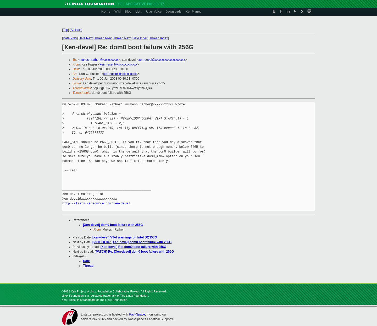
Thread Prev (103, 38)
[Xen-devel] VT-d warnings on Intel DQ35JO (124, 237)
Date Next (85, 38)
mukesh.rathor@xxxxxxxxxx (99, 60)
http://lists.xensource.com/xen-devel (96, 203)
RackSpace (137, 314)
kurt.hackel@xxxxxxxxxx (120, 74)
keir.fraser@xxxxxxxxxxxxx (118, 64)
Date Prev (70, 38)
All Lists (76, 30)
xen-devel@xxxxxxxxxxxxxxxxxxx (161, 60)
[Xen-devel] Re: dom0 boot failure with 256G (133, 247)
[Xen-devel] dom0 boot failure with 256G (113, 225)
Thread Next (122, 38)
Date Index (140, 38)
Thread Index (158, 38)
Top (65, 30)
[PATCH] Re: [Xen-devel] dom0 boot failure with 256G (131, 242)
